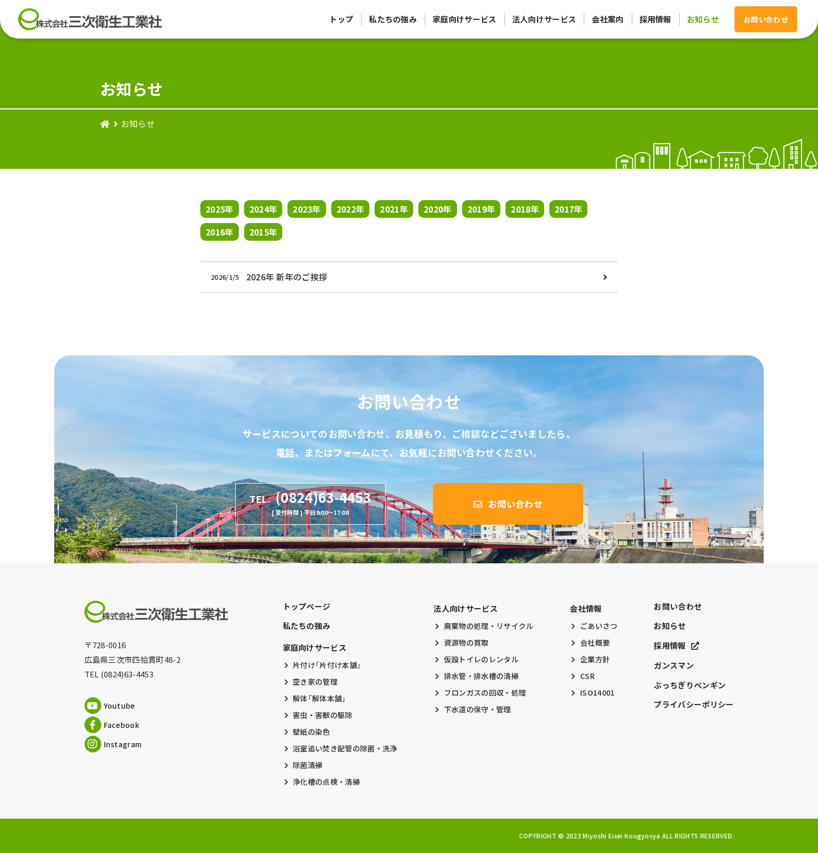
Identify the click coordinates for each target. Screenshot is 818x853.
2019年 (481, 209)
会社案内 (607, 19)
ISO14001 (597, 692)
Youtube (110, 705)
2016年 (220, 232)
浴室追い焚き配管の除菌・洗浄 (345, 748)
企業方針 (595, 659)
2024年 (263, 209)
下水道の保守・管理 (477, 709)
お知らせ (703, 19)
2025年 (220, 209)
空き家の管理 (315, 681)
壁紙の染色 (311, 731)
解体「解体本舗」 (319, 698)
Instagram (113, 744)
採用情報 (655, 19)
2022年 (350, 209)
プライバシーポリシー (693, 704)
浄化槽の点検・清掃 (326, 781)
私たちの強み (393, 19)
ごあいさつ (599, 626)
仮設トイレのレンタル (481, 659)
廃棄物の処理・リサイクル (489, 626)
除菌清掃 (307, 765)
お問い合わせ (678, 606)
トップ (341, 19)
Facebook (112, 724)
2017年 (569, 209)
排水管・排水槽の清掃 (481, 676)
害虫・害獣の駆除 (323, 715)
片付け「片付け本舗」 (327, 665)
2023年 (307, 209)
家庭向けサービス (464, 19)
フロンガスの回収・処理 (485, 692)
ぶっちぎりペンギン (690, 685)
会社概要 (595, 642)
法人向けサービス (544, 19)
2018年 (525, 209)
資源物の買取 (466, 642)
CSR (587, 676)
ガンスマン (674, 665)
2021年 (394, 209)
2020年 (438, 209)
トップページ (307, 606)
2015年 (263, 232)
